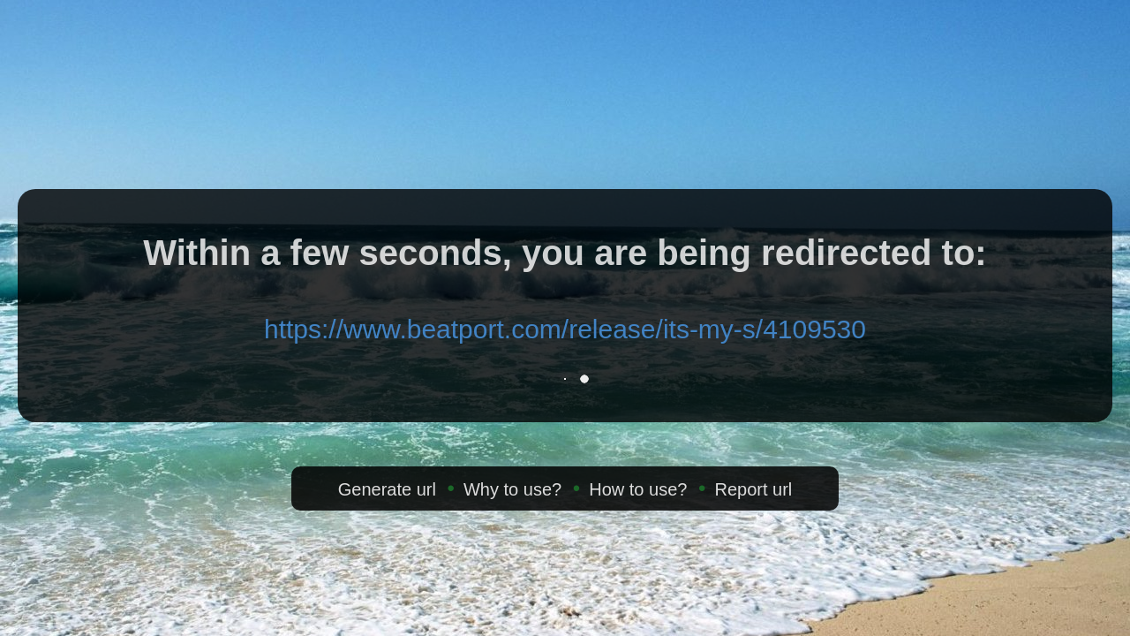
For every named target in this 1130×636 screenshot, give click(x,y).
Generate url (387, 489)
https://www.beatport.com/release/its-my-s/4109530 (565, 329)
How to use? (638, 489)
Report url (753, 489)
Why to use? (512, 489)
